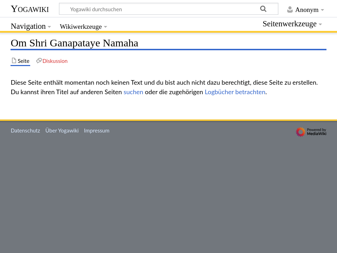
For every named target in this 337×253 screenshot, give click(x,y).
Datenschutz (25, 130)
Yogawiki (30, 8)
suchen (133, 92)
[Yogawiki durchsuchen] (168, 8)
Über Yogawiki (62, 130)
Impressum (97, 130)
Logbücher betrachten (235, 92)
